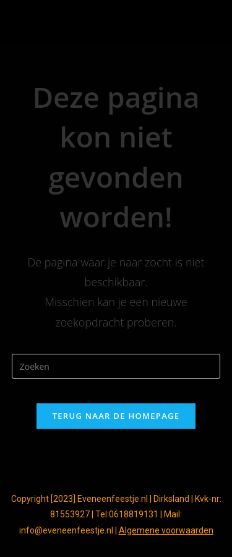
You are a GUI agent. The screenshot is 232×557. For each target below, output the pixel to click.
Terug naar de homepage (116, 415)
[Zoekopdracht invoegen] (116, 366)
